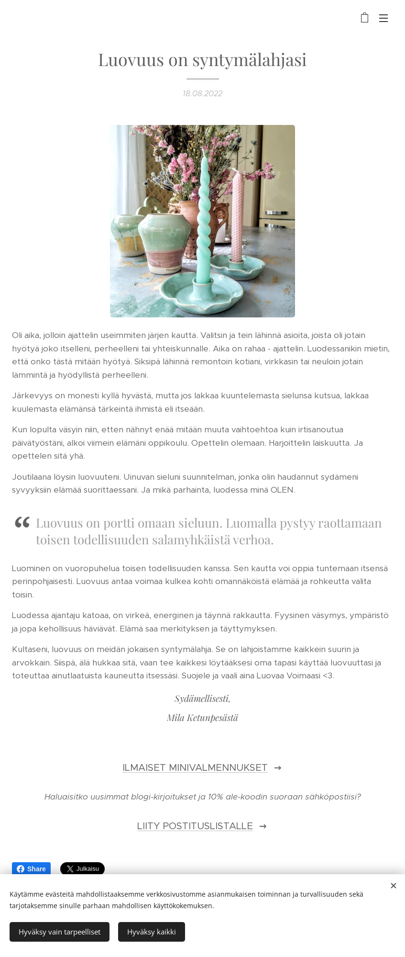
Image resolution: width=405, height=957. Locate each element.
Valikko (383, 18)
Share (31, 869)
